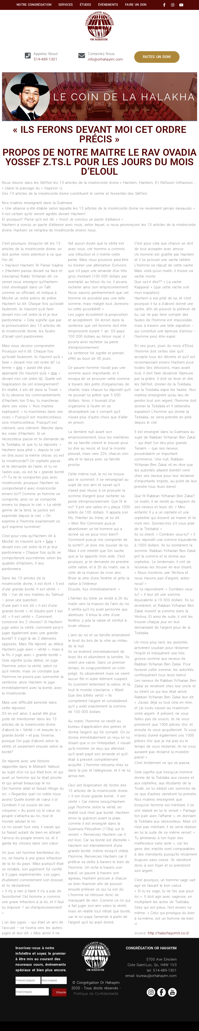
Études (85, 4)
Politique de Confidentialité (96, 993)
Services (65, 4)
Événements (108, 4)
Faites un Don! (157, 57)
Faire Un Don (135, 4)
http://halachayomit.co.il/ (168, 933)
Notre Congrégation (34, 4)
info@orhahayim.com (105, 59)
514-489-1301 (45, 59)
